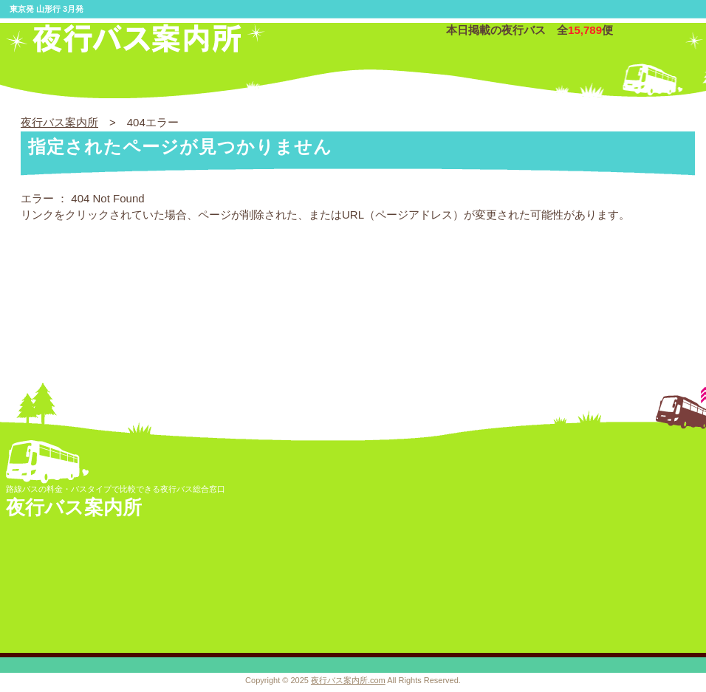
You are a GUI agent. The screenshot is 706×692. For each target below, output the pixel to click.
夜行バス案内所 (59, 122)
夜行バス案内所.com (348, 680)
